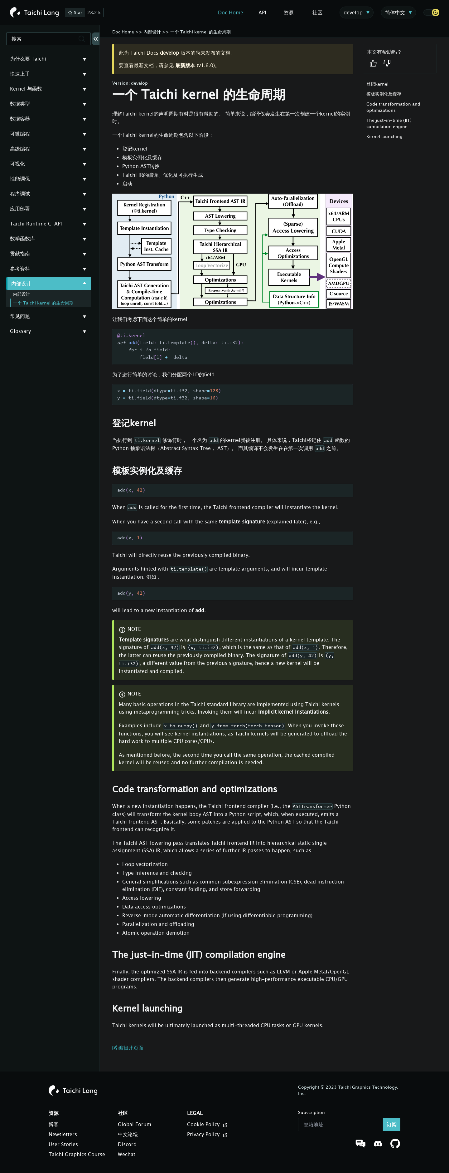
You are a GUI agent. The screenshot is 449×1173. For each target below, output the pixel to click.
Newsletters (63, 1134)
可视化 (17, 163)
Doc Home (230, 12)
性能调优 (20, 178)
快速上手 (20, 74)
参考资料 (20, 268)
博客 (54, 1124)
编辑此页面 (127, 1048)
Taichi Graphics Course (77, 1154)
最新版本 (185, 65)
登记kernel (377, 84)
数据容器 (20, 118)
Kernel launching (384, 136)
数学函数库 (22, 238)
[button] (431, 12)
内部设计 (21, 283)
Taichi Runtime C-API (36, 223)
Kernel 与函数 (26, 89)
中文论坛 (128, 1134)
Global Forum (134, 1124)
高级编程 (20, 148)
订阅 (392, 1124)
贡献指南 (20, 253)
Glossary (20, 331)
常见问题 (20, 316)
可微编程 (20, 133)
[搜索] (48, 38)
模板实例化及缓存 (383, 94)
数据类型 (20, 103)
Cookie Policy (207, 1124)
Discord (127, 1144)
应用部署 (20, 208)
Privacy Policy (207, 1134)
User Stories (63, 1144)
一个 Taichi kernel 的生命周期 (43, 302)
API (262, 12)
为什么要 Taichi (28, 59)
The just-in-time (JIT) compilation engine (389, 123)
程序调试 (20, 193)
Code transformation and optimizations (393, 107)
